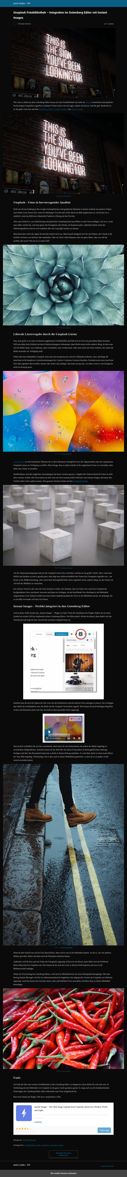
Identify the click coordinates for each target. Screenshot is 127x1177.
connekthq (38, 1122)
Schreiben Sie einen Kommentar (63, 1154)
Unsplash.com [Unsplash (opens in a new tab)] (19, 462)
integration (54, 1145)
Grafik (25, 1140)
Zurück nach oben (107, 1166)
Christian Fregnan (66, 568)
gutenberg (45, 1145)
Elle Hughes (67, 1071)
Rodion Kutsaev (66, 454)
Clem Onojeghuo (66, 947)
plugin (61, 1145)
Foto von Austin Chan (63, 196)
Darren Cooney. (77, 109)
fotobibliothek (29, 1145)
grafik (38, 1145)
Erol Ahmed (66, 328)
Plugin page (104, 1130)
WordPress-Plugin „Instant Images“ (53, 109)
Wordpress (32, 1140)
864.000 (88, 102)
